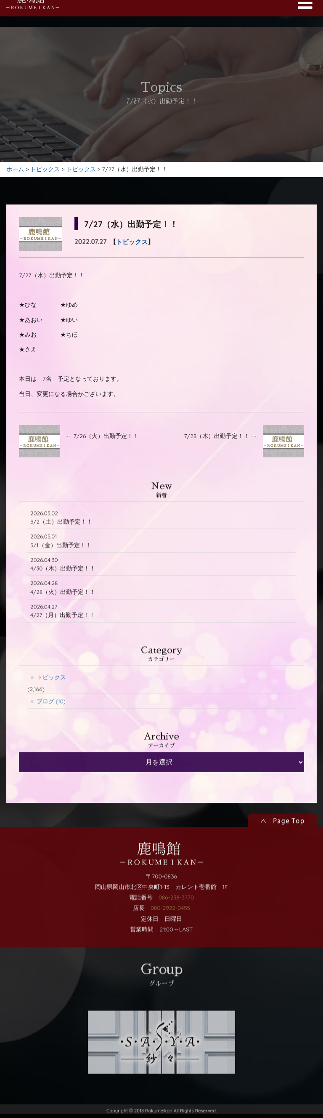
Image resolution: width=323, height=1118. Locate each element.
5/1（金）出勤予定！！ (61, 564)
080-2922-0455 (170, 935)
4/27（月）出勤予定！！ (62, 636)
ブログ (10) (51, 727)
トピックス (132, 247)
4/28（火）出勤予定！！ (63, 612)
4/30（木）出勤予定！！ (63, 588)
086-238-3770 (176, 924)
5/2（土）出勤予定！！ (61, 540)
